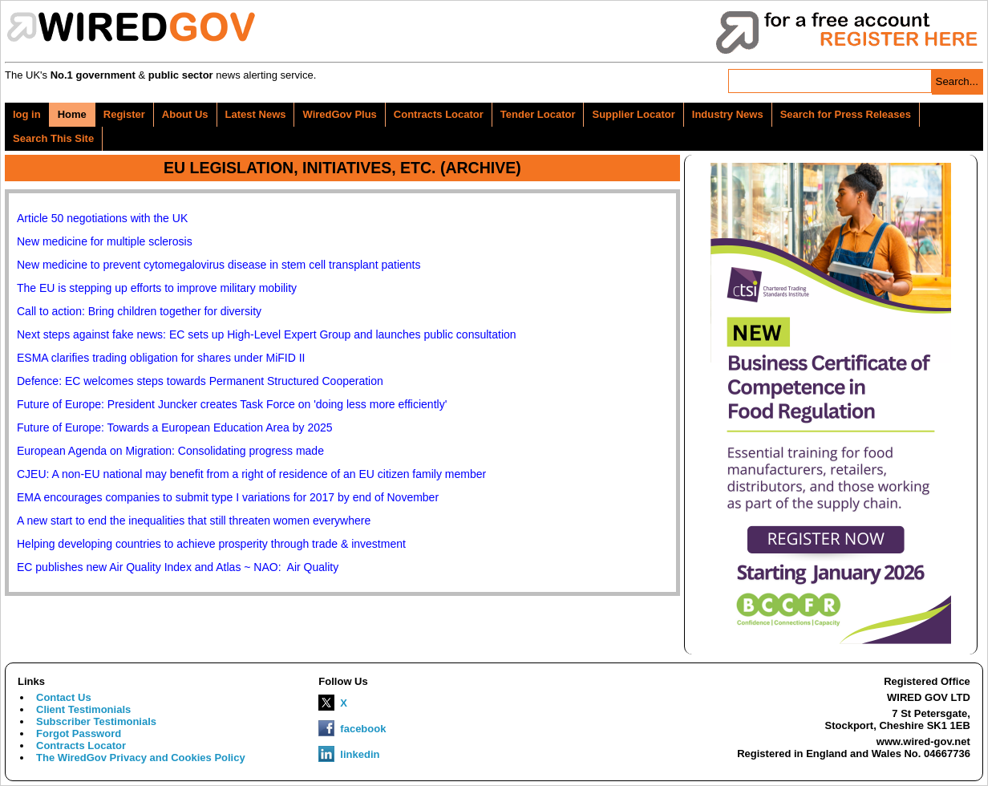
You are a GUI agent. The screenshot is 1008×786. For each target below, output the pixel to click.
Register (124, 114)
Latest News (255, 114)
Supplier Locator (633, 114)
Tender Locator (538, 114)
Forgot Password (78, 733)
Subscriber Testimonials (96, 721)
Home (72, 114)
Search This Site (53, 138)
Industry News (727, 114)
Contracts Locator (439, 114)
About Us (185, 114)
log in (27, 114)
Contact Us (63, 697)
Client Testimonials (83, 709)
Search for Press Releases (845, 114)
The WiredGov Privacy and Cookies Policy (140, 758)
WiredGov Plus (339, 114)
